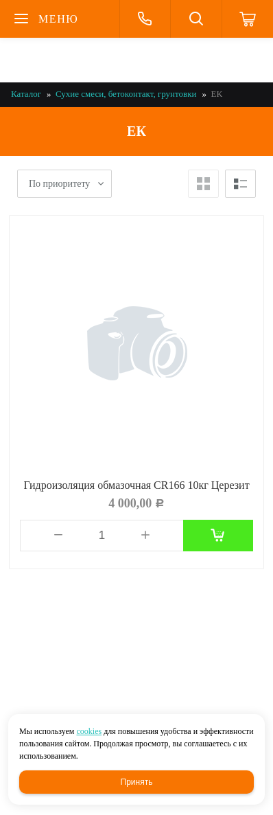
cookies (89, 731)
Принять (137, 782)
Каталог (26, 94)
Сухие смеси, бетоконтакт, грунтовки (126, 94)
